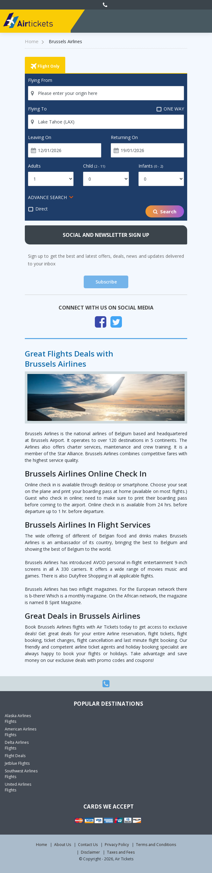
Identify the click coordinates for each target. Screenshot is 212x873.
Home (41, 844)
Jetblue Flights (17, 763)
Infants (150, 166)
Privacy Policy (117, 844)
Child (94, 166)
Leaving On (39, 137)
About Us (62, 844)
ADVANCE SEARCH (47, 197)
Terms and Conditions (156, 844)
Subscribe (106, 282)
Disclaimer (90, 852)
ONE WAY (170, 109)
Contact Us (88, 844)
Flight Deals (15, 755)
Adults (34, 166)
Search (164, 211)
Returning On (124, 137)
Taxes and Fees (121, 852)
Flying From (40, 80)
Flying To (37, 109)
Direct (38, 209)
